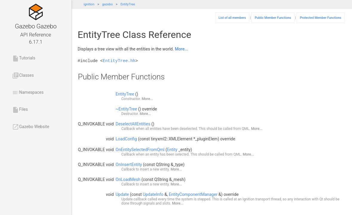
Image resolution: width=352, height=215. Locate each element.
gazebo (107, 4)
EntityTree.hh (119, 61)
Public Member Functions (273, 18)
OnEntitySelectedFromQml (140, 149)
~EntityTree (126, 109)
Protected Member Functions (320, 18)
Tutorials (23, 58)
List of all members (232, 18)
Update (122, 194)
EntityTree (128, 4)
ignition (89, 4)
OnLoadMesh (128, 179)
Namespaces (28, 92)
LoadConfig (126, 138)
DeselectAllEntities (133, 124)
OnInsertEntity (129, 164)
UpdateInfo (153, 194)
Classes (23, 75)
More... (181, 49)
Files (20, 109)
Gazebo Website (30, 126)
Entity (172, 149)
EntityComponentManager (193, 194)
